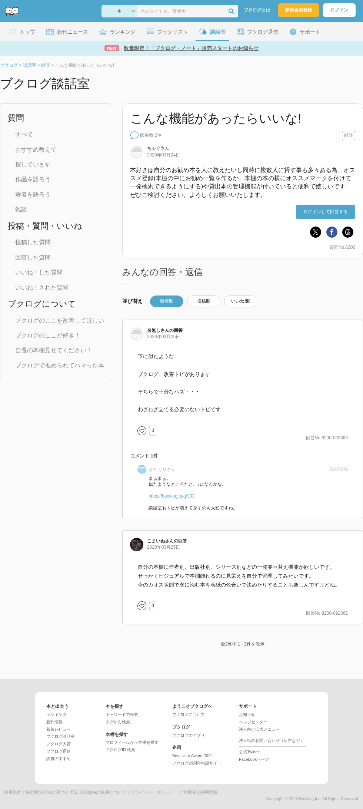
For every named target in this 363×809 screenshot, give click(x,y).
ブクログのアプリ (188, 735)
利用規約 (12, 792)
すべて (24, 134)
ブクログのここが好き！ (47, 335)
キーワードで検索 (122, 714)
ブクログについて (188, 714)
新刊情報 (54, 722)
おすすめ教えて (36, 149)
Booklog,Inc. (310, 798)
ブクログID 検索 (120, 749)
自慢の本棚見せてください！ (53, 350)
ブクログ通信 (58, 751)
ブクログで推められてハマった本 (59, 365)
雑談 (21, 209)
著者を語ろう (33, 194)
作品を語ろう (33, 179)
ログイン (339, 10)
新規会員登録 (298, 10)
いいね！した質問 (39, 272)
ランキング (56, 714)
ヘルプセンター (253, 722)
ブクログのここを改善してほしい (59, 320)
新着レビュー (58, 729)
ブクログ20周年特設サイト (197, 763)
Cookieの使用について (104, 792)
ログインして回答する (325, 211)
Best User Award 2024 (192, 755)
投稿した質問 (33, 242)
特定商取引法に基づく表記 (52, 792)
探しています (33, 164)
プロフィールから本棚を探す (132, 742)
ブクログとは (257, 10)
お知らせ (247, 714)
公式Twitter (249, 752)
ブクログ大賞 (58, 744)
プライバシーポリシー (153, 792)
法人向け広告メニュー (259, 729)
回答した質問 (33, 257)
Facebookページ (254, 759)
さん (158, 148)
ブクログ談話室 (60, 736)
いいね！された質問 (42, 287)
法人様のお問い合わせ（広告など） (271, 740)
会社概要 (188, 792)
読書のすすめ (58, 758)
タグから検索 (118, 722)
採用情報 (209, 792)
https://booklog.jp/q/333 (171, 496)
